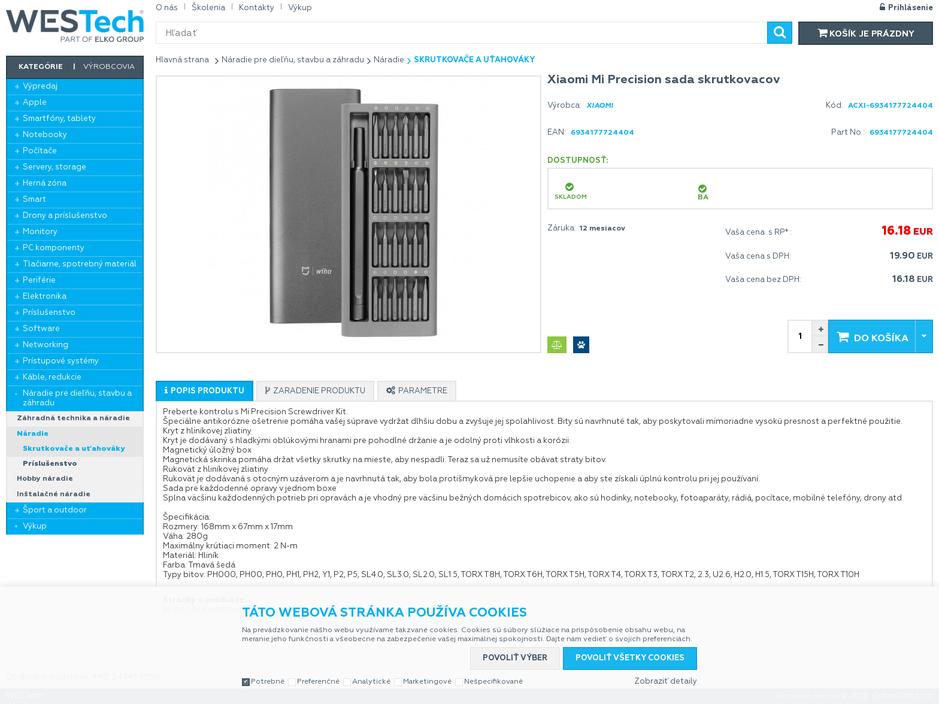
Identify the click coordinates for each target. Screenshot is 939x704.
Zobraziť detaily (665, 681)
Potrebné (267, 681)
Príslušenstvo (49, 313)
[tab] (204, 391)
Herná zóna (44, 183)
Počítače (40, 151)
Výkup (35, 526)
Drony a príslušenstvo (65, 216)
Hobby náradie (45, 479)
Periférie (39, 280)
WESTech (75, 26)
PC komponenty (53, 248)
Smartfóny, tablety (59, 119)
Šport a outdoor (55, 510)
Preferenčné (318, 681)
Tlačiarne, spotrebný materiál (80, 264)
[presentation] (204, 391)
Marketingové (427, 681)
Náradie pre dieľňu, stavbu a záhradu (77, 398)
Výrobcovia (109, 67)
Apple (35, 103)
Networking (45, 345)
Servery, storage (54, 167)
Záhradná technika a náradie (73, 418)
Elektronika (44, 297)
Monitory (40, 232)
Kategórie (41, 67)
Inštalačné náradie (53, 494)
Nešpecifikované (493, 681)
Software (41, 329)
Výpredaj (40, 86)
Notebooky (45, 135)
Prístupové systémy (61, 361)
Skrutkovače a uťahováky (74, 449)
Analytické (371, 681)
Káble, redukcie (52, 377)
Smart (34, 200)
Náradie (33, 434)
